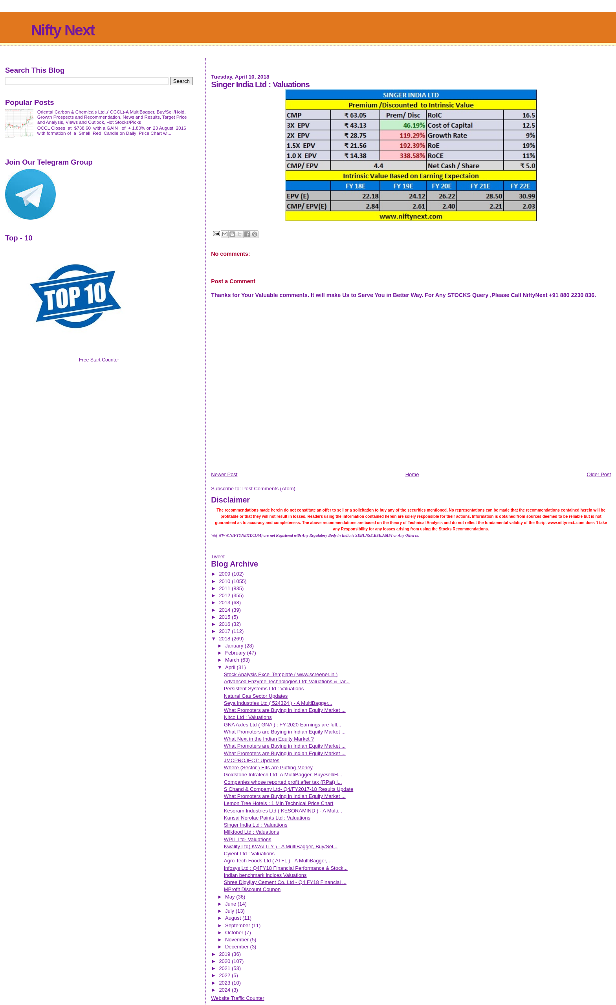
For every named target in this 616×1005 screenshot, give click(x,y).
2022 (225, 975)
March (233, 660)
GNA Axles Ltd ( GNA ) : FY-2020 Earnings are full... (282, 725)
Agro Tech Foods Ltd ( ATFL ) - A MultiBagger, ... (278, 861)
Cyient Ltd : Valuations (249, 853)
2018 (225, 639)
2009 (225, 574)
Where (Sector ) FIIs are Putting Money (268, 767)
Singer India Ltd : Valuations (256, 825)
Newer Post (224, 474)
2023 (225, 983)
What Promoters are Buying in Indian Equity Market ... (285, 710)
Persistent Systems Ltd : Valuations (264, 688)
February (236, 653)
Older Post (599, 474)
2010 (225, 581)
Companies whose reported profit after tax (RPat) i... (283, 782)
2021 (225, 968)
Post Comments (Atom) (268, 488)
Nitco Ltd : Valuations (248, 717)
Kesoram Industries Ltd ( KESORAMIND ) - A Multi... (283, 811)
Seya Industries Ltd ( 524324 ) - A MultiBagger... (278, 703)
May (230, 897)
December (237, 947)
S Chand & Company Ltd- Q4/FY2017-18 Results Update (289, 789)
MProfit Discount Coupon (252, 889)
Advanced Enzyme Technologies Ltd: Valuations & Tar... (287, 681)
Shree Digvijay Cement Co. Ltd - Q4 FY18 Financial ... (285, 882)
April (231, 667)
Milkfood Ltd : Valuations (251, 832)
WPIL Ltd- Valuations (247, 839)
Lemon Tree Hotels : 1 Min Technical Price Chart (279, 803)
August (233, 918)
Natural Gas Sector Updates (256, 696)
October (235, 932)
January (235, 646)
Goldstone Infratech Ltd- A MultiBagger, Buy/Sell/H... (283, 775)
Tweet (218, 556)
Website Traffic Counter (237, 998)
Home (412, 474)
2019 (225, 954)
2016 (225, 624)
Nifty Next (62, 30)
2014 (225, 610)
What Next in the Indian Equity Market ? (269, 739)
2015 (225, 617)
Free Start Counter (99, 360)
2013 (225, 602)
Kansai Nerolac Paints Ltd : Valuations (267, 818)
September (238, 925)
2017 (225, 631)
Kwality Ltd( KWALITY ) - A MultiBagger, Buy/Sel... (280, 846)
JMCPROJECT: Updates (252, 760)
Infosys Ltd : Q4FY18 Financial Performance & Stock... (286, 868)
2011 (225, 588)
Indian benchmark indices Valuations (265, 875)
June (231, 904)
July (230, 911)
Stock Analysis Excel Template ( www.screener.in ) (281, 674)
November (237, 940)
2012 (225, 595)
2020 (225, 961)
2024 (225, 990)
